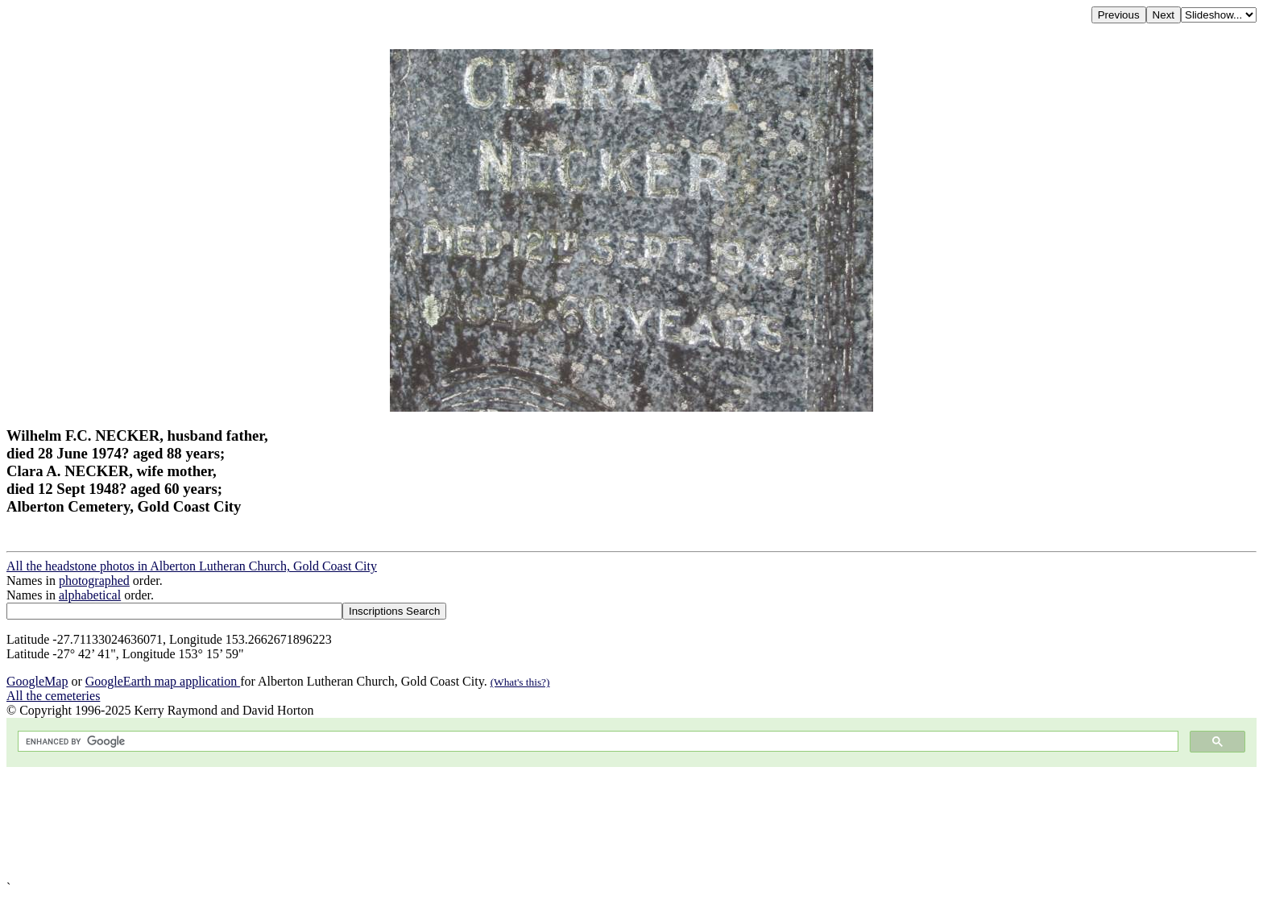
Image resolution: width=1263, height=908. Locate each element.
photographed (94, 580)
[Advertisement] (489, 824)
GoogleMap (37, 681)
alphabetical (90, 595)
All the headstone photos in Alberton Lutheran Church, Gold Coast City (191, 566)
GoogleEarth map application (162, 681)
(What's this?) (520, 682)
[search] (596, 742)
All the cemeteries (53, 696)
